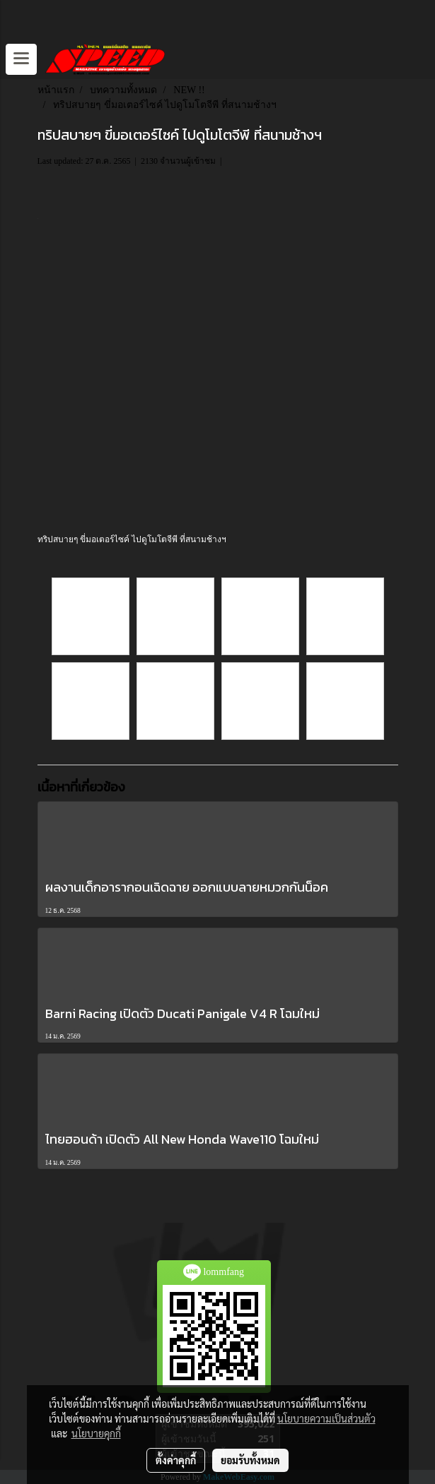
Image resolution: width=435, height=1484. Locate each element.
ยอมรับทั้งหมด (250, 1460)
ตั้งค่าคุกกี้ (176, 1460)
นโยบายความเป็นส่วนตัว (326, 1418)
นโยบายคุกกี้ (96, 1433)
